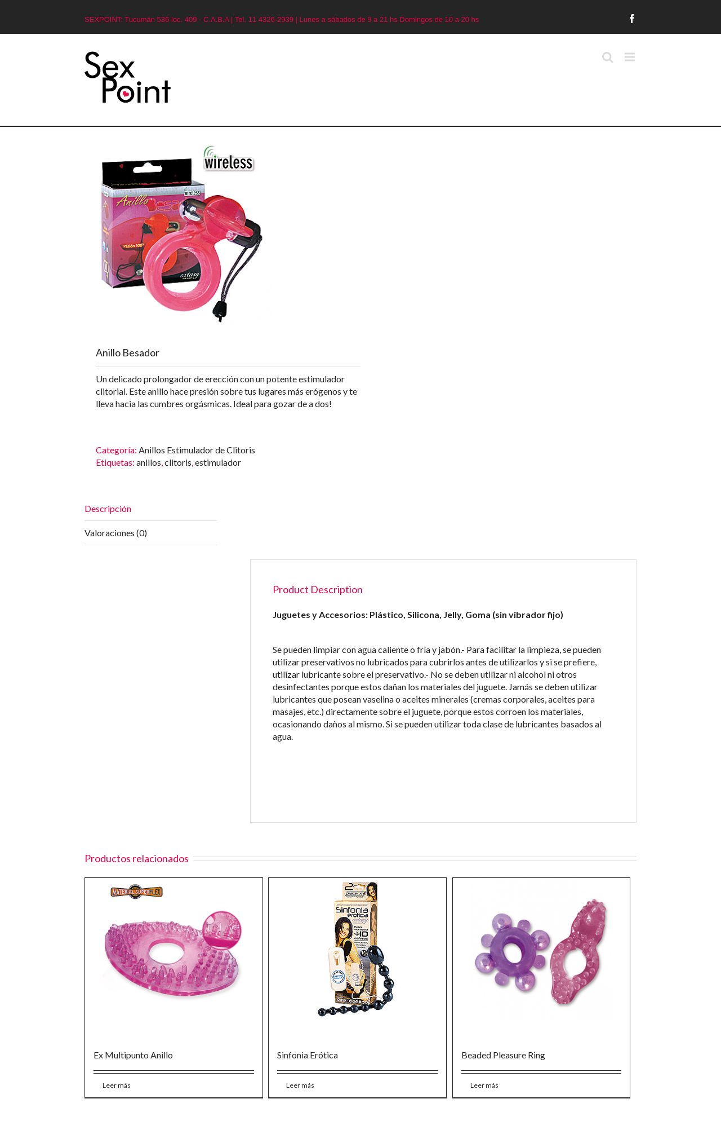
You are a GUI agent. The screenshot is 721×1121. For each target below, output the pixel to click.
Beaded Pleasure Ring (503, 1054)
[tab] (150, 509)
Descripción (107, 508)
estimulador (218, 462)
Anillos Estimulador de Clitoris (197, 449)
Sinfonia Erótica (307, 1054)
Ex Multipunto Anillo (133, 1054)
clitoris (178, 462)
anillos (148, 462)
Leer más (117, 1085)
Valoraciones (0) (115, 532)
